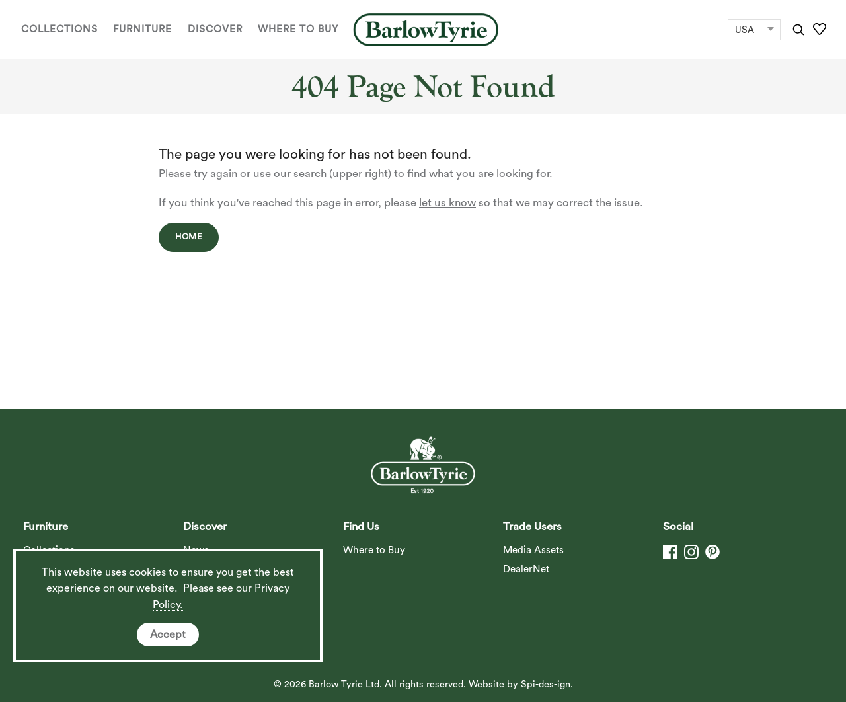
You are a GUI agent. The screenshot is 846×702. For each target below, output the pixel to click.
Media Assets (533, 550)
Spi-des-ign (545, 684)
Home (188, 237)
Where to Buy (298, 29)
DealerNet (526, 569)
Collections (59, 29)
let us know (447, 202)
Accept (168, 634)
